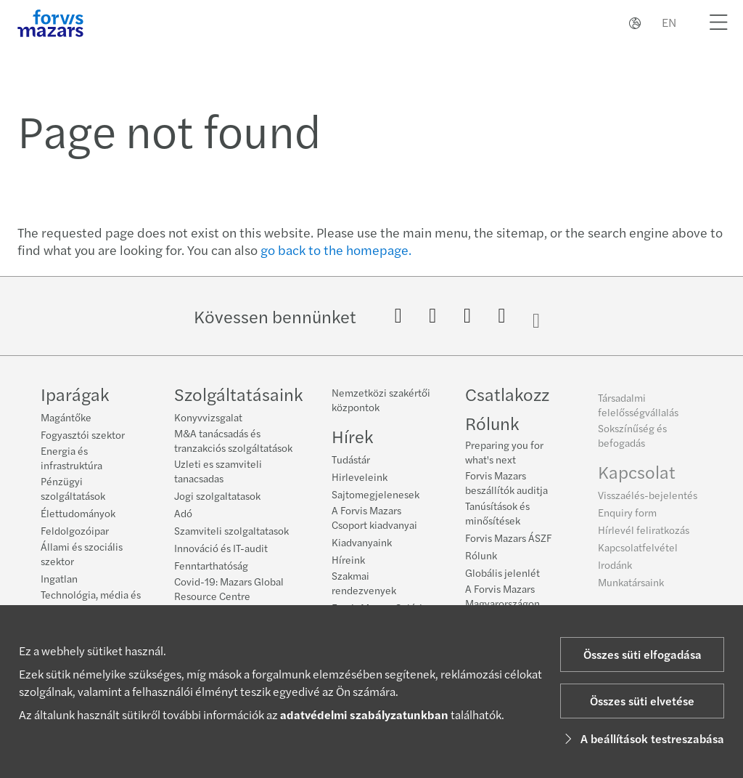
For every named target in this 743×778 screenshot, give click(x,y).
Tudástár (351, 459)
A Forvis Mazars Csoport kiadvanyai (374, 517)
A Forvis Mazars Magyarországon (502, 600)
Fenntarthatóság (211, 565)
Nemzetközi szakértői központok (381, 399)
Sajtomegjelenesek (375, 494)
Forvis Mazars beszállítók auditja (506, 486)
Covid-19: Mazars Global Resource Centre (229, 588)
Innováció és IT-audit (221, 547)
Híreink (348, 559)
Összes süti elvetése (642, 700)
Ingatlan (59, 578)
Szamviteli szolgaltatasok (231, 530)
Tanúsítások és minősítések (497, 517)
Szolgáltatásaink (238, 393)
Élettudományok (78, 513)
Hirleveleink (359, 476)
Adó (183, 513)
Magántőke (66, 417)
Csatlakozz (507, 398)
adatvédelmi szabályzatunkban (364, 714)
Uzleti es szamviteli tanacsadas (218, 470)
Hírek (352, 436)
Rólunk (492, 427)
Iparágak (75, 393)
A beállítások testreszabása (642, 738)
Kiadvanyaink (362, 542)
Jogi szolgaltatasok (217, 495)
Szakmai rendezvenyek (364, 582)
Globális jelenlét (502, 577)
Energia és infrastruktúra (71, 457)
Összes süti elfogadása (642, 654)
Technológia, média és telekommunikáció (91, 601)
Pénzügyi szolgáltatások (73, 488)
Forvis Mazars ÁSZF (508, 542)
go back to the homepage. (335, 249)
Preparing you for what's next (504, 456)
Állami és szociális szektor (82, 553)
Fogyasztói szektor (83, 434)
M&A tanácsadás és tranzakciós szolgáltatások (233, 440)
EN (669, 22)
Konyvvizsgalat (208, 417)
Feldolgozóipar (75, 530)
